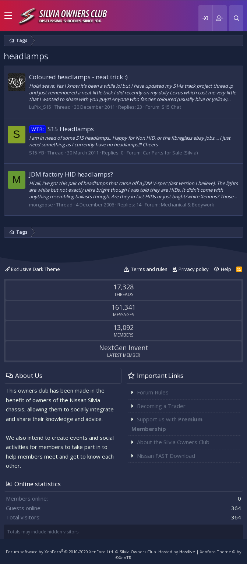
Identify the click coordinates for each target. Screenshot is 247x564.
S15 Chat (171, 107)
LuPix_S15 (40, 107)
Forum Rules (153, 392)
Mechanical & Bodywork (187, 204)
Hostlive (187, 551)
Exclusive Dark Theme (32, 269)
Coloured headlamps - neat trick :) (78, 77)
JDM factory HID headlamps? (71, 174)
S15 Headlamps (61, 129)
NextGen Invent (123, 347)
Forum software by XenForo (60, 551)
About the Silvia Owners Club (173, 442)
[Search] (236, 18)
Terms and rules (149, 269)
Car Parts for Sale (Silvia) (170, 152)
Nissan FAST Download (166, 455)
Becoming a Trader (161, 406)
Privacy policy (194, 269)
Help (226, 269)
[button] (8, 15)
